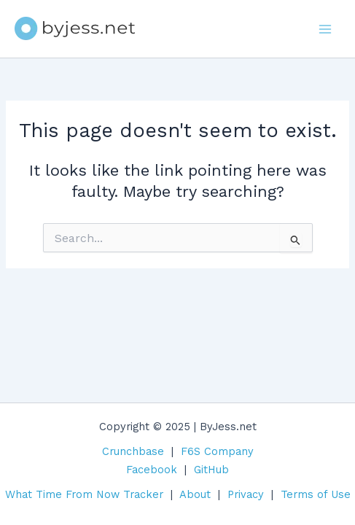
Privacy (245, 494)
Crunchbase (133, 451)
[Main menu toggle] (325, 29)
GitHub (211, 469)
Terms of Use (316, 494)
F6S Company (217, 451)
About (195, 494)
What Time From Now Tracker (84, 494)
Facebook (151, 469)
